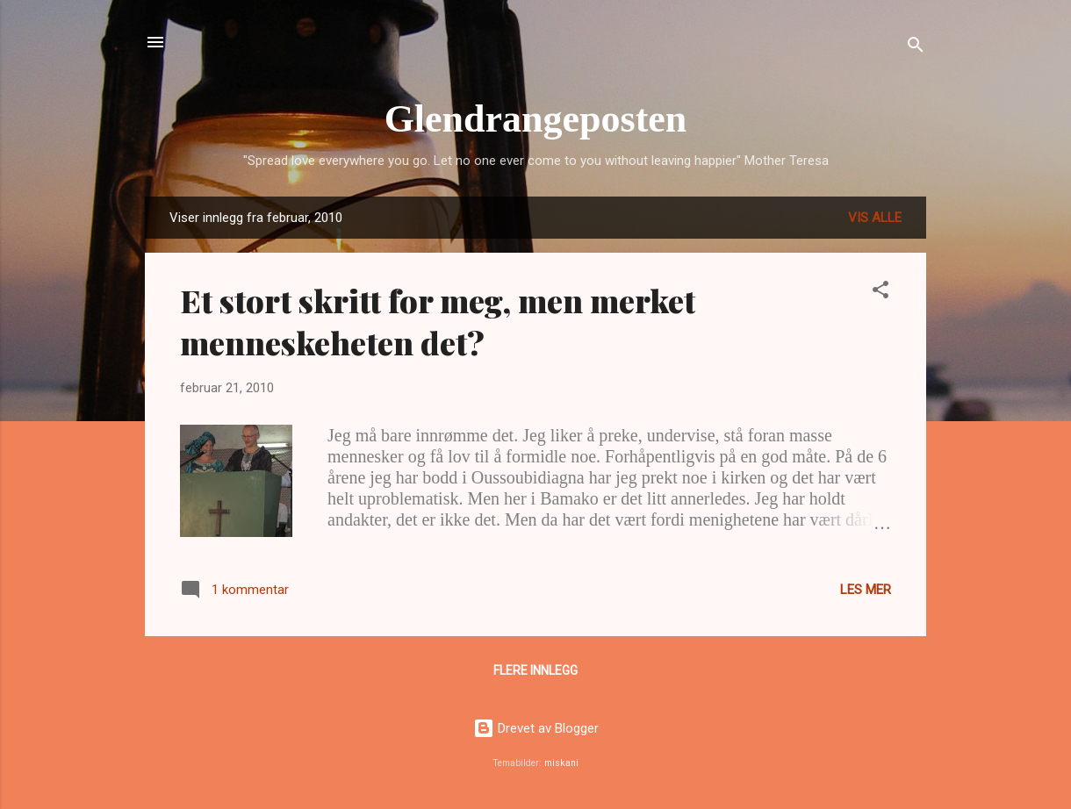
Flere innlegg (535, 670)
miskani (561, 763)
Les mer (865, 590)
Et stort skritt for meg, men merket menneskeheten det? (437, 321)
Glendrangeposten (536, 118)
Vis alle (875, 218)
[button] (880, 292)
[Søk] (915, 48)
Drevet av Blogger (536, 728)
